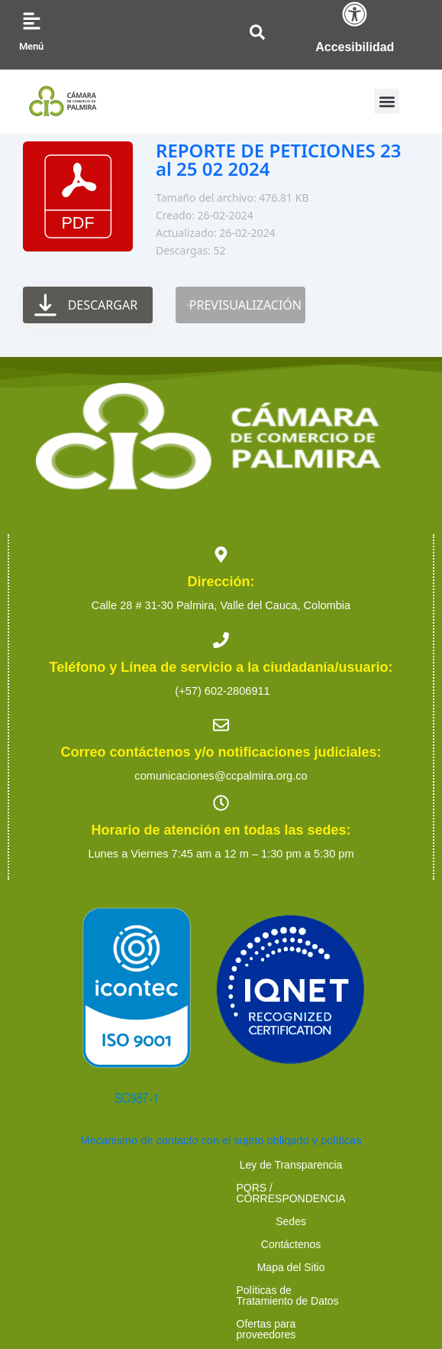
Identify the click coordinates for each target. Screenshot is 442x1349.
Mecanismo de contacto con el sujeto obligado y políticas (221, 1140)
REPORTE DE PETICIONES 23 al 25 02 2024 (278, 159)
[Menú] (31, 21)
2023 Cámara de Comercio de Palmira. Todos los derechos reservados (220, 1250)
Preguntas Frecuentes (362, 1211)
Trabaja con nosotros (229, 1211)
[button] (386, 101)
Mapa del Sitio (171, 1188)
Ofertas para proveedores (88, 1211)
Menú (31, 46)
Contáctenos (77, 1188)
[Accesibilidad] (354, 14)
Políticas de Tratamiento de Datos (315, 1188)
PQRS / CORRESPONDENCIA (257, 1165)
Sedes (377, 1165)
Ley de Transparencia (101, 1165)
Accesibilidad (354, 47)
